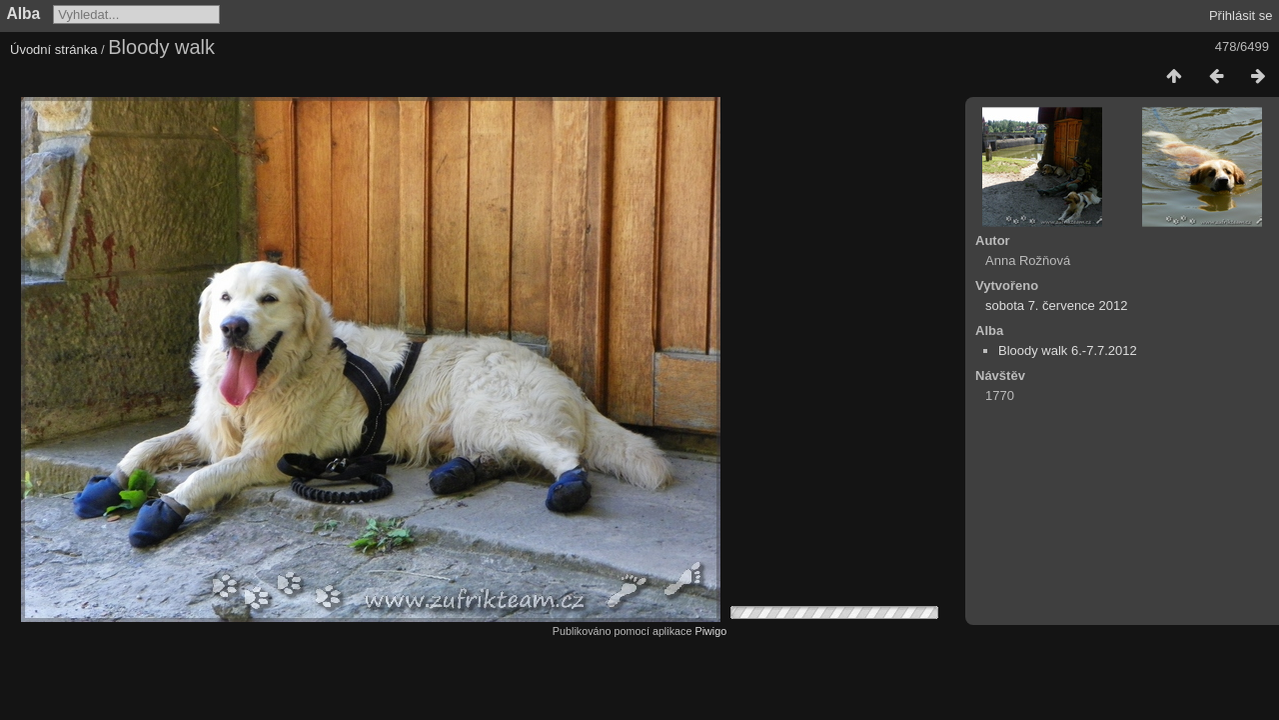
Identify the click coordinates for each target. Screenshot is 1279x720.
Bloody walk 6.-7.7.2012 (1067, 350)
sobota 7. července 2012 (1056, 305)
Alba (24, 13)
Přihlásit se (1241, 15)
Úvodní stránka (53, 49)
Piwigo (710, 631)
